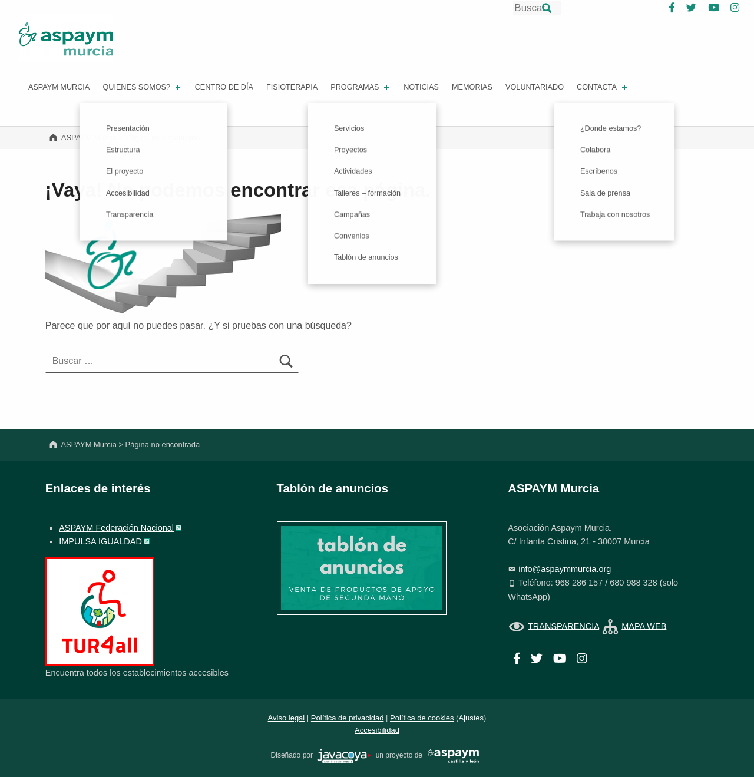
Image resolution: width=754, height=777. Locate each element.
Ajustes (471, 717)
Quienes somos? (142, 87)
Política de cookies (422, 717)
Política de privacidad (347, 717)
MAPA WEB (643, 625)
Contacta (603, 87)
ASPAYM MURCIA (59, 87)
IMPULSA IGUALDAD (100, 541)
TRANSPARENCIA (563, 625)
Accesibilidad (377, 730)
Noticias (421, 87)
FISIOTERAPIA (292, 87)
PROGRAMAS (360, 87)
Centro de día (224, 87)
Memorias (472, 87)
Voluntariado (534, 87)
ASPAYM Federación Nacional (116, 528)
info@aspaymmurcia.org (564, 569)
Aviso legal (286, 717)
